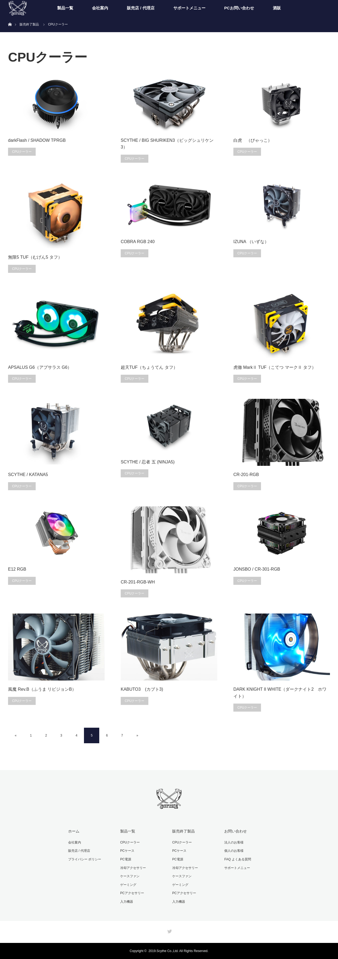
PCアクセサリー (132, 893)
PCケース (127, 851)
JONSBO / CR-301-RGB (256, 569)
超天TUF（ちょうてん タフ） (149, 367)
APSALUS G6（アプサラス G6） (40, 367)
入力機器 (126, 902)
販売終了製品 (183, 831)
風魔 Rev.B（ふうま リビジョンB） (42, 689)
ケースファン (129, 876)
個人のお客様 (234, 851)
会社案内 (100, 8)
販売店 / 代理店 (141, 8)
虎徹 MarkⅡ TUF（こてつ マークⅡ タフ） (274, 367)
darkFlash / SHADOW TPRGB (37, 140)
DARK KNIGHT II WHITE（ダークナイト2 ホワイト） (279, 692)
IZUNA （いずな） (251, 241)
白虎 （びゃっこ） (252, 140)
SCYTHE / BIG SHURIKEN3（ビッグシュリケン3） (167, 144)
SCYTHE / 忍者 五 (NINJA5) (148, 462)
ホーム (73, 831)
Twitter (169, 930)
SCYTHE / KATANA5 (28, 474)
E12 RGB (17, 569)
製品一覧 (65, 8)
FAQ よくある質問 (237, 859)
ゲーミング (128, 885)
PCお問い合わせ (239, 8)
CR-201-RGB (246, 474)
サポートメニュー (189, 8)
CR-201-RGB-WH (138, 582)
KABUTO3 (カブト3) (142, 689)
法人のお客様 (234, 842)
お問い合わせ (235, 831)
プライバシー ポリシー (84, 859)
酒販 (277, 8)
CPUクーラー (22, 152)
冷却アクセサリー (133, 868)
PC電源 (125, 859)
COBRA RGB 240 (138, 241)
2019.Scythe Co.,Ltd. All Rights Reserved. (178, 951)
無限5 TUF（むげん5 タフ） (35, 257)
